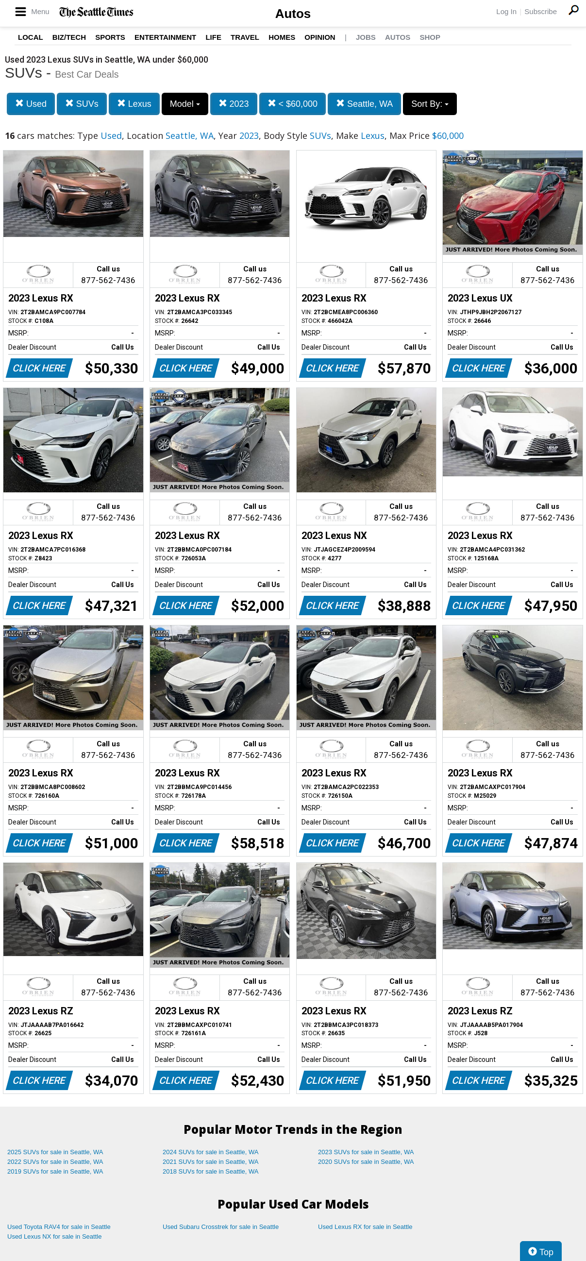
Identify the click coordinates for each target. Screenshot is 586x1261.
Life (213, 37)
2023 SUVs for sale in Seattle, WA (366, 1152)
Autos (293, 13)
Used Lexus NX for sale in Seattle (54, 1236)
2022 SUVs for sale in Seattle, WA (55, 1161)
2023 (233, 104)
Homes (281, 37)
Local (30, 37)
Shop (429, 37)
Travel (245, 37)
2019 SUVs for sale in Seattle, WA (55, 1171)
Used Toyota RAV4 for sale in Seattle (59, 1226)
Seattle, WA (364, 104)
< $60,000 (293, 104)
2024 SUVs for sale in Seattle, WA (211, 1152)
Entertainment (165, 37)
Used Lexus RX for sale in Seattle (365, 1226)
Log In (506, 11)
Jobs (366, 37)
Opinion (319, 37)
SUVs (82, 104)
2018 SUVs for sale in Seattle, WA (211, 1171)
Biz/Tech (69, 37)
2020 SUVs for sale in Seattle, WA (366, 1161)
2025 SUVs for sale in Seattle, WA (55, 1152)
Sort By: (430, 104)
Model (185, 104)
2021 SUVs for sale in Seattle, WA (211, 1161)
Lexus (134, 104)
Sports (110, 37)
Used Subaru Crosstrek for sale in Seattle (221, 1226)
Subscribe (540, 11)
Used (31, 104)
